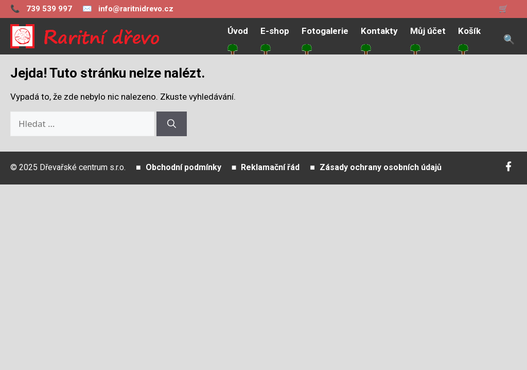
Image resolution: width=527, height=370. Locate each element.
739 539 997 (41, 8)
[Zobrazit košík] (508, 9)
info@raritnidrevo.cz (127, 8)
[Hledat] (171, 124)
